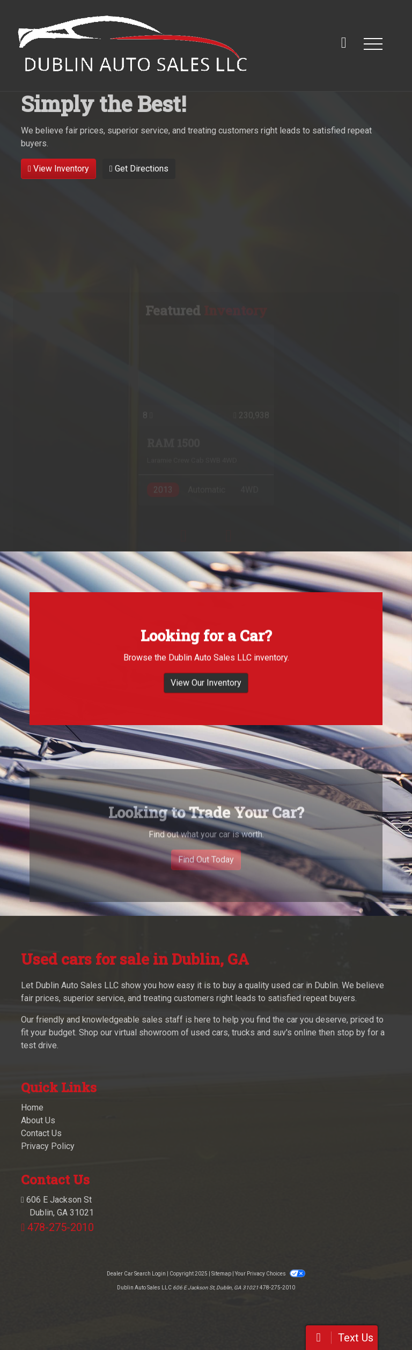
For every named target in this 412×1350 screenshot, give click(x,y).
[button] (372, 43)
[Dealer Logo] (132, 43)
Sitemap (221, 1274)
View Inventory (58, 168)
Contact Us (41, 1133)
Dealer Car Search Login (136, 1274)
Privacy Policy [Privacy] (48, 1146)
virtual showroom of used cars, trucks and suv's (203, 1032)
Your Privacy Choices (270, 1274)
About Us (38, 1120)
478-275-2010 (60, 1227)
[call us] (344, 43)
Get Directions (138, 168)
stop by (351, 1032)
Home (32, 1107)
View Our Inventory (206, 695)
